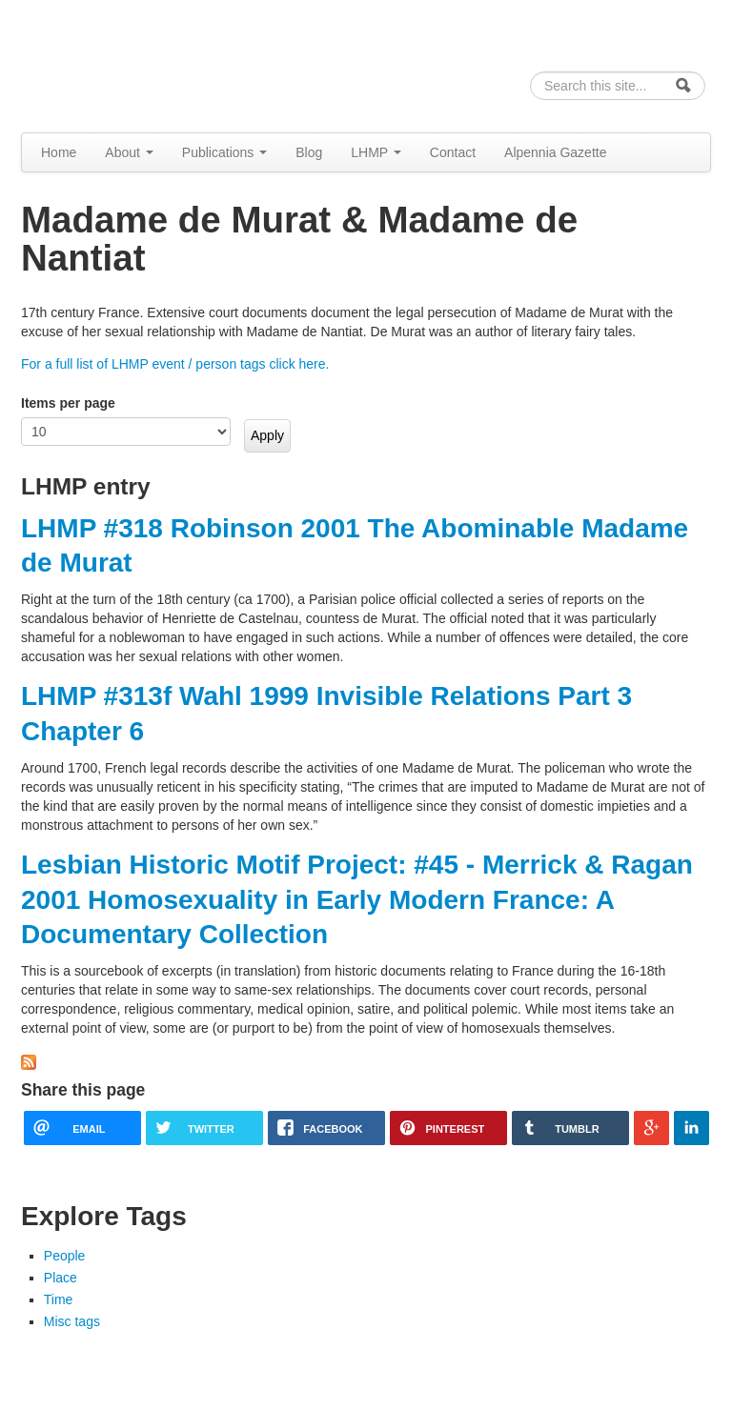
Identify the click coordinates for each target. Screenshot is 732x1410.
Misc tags (72, 1321)
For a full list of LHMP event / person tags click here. (175, 364)
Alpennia (119, 63)
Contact (453, 152)
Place (60, 1277)
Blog (308, 152)
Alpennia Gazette (555, 152)
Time (58, 1299)
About (128, 152)
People (65, 1255)
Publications (224, 152)
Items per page (68, 403)
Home (58, 152)
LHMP (376, 152)
